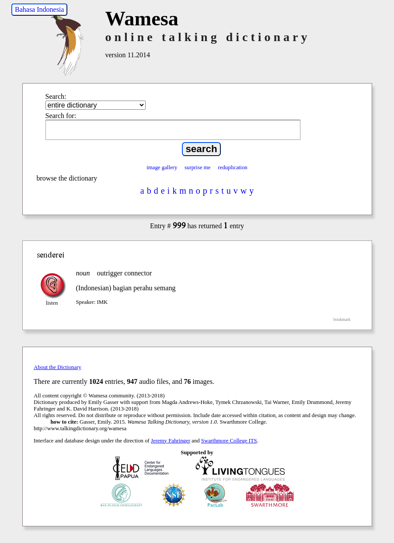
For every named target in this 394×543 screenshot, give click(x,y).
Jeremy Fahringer (170, 441)
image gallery (161, 167)
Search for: (61, 115)
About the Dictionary (57, 367)
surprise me (197, 167)
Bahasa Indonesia (39, 9)
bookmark (342, 319)
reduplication (233, 167)
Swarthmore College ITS (229, 441)
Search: (55, 96)
